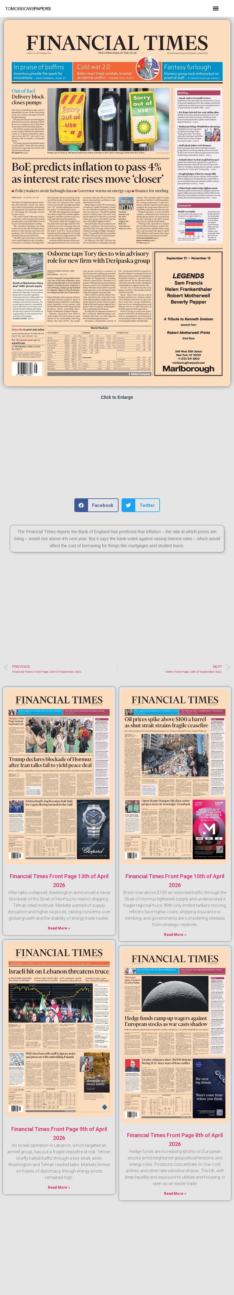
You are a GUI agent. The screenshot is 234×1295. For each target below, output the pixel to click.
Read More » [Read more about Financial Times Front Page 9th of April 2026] (59, 1187)
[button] (215, 8)
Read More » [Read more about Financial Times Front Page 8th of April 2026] (175, 1193)
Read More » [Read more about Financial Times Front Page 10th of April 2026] (175, 935)
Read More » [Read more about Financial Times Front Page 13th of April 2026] (59, 928)
